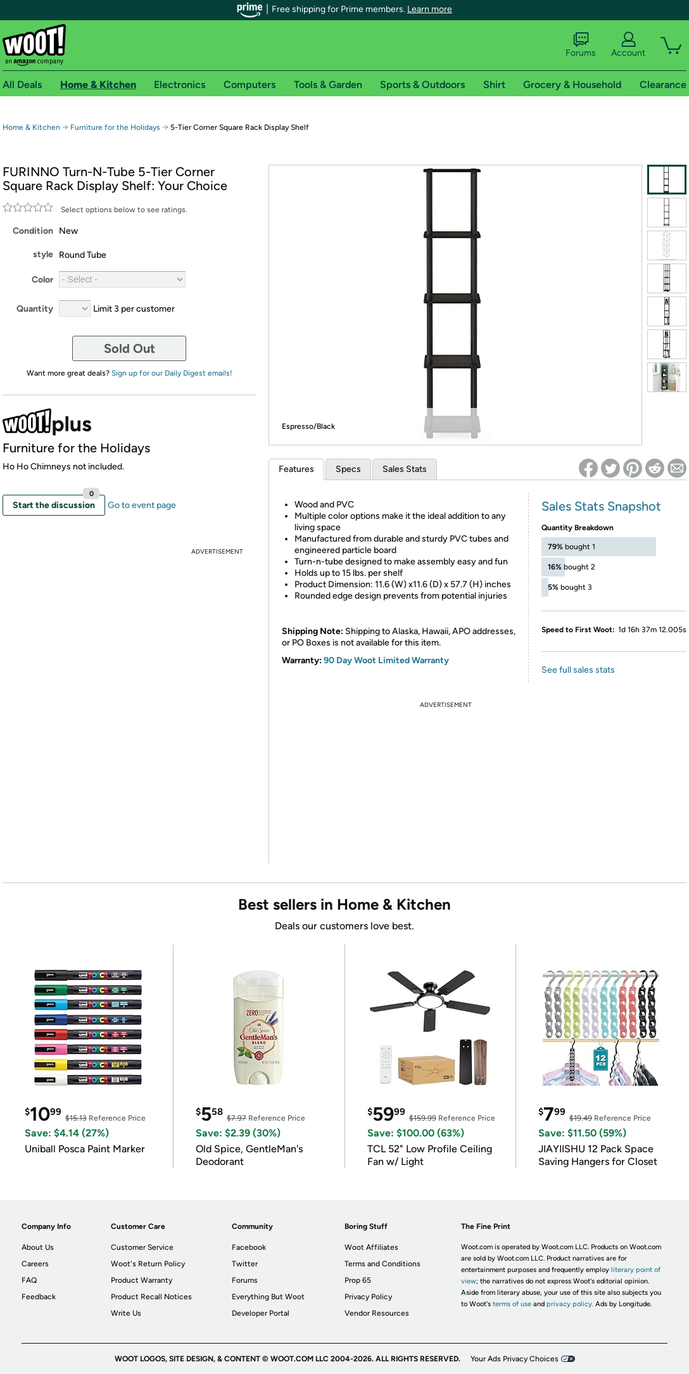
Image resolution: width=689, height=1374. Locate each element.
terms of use (512, 1304)
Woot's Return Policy (148, 1263)
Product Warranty (141, 1280)
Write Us (126, 1313)
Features (296, 469)
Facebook (249, 1247)
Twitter (245, 1263)
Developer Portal (260, 1313)
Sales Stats (404, 469)
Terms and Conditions (382, 1263)
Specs (348, 469)
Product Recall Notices (151, 1296)
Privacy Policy (368, 1296)
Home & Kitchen (31, 127)
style (43, 254)
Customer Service (142, 1247)
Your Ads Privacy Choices (515, 1358)
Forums (581, 45)
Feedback (39, 1296)
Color (42, 279)
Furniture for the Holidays (115, 127)
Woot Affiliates (371, 1247)
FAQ (29, 1280)
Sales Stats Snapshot (601, 506)
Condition (33, 231)
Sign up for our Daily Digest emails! (171, 373)
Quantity (34, 308)
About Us (38, 1247)
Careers (35, 1263)
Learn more (429, 9)
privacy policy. (570, 1304)
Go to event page (142, 505)
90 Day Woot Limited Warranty (386, 660)
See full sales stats (578, 670)
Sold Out (129, 348)
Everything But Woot (268, 1296)
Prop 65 (357, 1280)
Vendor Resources (376, 1313)
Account (628, 45)
